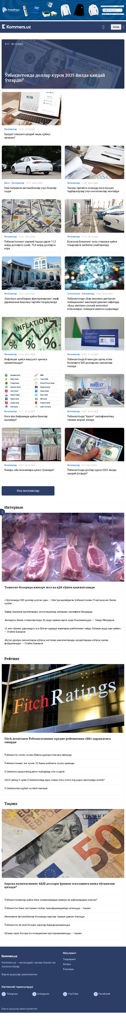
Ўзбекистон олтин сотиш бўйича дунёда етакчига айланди (39, 760)
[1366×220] (63, 19)
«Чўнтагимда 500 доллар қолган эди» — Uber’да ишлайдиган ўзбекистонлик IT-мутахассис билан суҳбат (59, 603)
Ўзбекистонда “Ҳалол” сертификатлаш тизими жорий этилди (90, 418)
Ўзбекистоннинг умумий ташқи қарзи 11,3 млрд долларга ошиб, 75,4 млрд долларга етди (30, 245)
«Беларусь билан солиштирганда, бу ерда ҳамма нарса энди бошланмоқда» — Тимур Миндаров (56, 623)
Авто (7, 183)
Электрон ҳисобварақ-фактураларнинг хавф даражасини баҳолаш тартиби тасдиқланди (31, 301)
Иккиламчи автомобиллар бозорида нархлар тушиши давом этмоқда (47, 923)
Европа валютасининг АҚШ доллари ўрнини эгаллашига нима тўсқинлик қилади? (61, 892)
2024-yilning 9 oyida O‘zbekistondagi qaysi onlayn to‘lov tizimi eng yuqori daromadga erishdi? (58, 786)
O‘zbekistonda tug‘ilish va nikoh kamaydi (27, 794)
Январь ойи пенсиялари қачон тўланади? (29, 470)
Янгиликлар (10, 129)
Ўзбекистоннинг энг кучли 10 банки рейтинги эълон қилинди (41, 769)
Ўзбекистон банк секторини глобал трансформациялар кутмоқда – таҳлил (49, 915)
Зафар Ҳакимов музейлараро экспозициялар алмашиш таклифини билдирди (51, 613)
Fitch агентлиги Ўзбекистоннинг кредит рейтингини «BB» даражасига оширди (59, 746)
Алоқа (67, 971)
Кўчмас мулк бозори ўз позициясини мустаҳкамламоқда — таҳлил (44, 940)
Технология (73, 294)
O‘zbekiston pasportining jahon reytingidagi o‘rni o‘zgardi (36, 777)
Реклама (68, 977)
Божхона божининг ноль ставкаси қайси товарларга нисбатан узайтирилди (92, 243)
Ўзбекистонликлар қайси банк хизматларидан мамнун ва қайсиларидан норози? (53, 906)
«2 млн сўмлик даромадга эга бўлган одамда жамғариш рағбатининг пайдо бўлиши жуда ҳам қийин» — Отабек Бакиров (62, 635)
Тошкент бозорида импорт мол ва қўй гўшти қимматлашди (51, 588)
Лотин (116, 27)
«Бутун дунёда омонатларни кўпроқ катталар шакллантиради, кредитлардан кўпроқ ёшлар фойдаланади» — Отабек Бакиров (60, 647)
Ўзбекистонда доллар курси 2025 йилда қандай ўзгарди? (55, 78)
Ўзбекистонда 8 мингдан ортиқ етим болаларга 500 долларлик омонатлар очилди (89, 363)
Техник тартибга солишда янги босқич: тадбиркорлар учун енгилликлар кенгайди (93, 190)
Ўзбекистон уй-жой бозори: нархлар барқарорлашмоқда (39, 932)
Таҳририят (69, 966)
